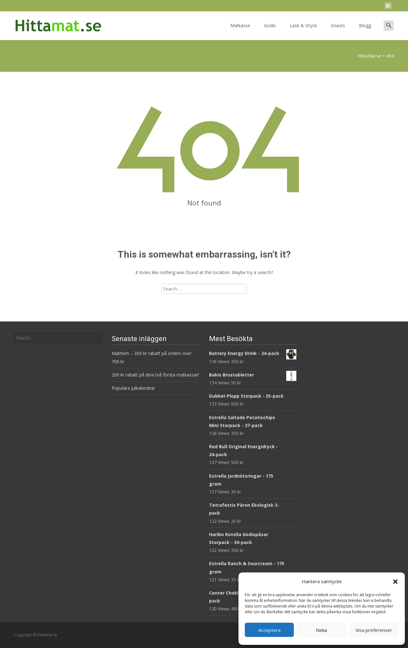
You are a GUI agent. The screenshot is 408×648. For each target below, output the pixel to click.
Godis (270, 31)
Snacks (338, 31)
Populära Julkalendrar (133, 388)
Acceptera (269, 630)
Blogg (365, 31)
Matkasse (240, 31)
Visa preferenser (373, 630)
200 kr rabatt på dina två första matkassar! (155, 375)
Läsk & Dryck (303, 31)
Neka (321, 630)
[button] (395, 581)
